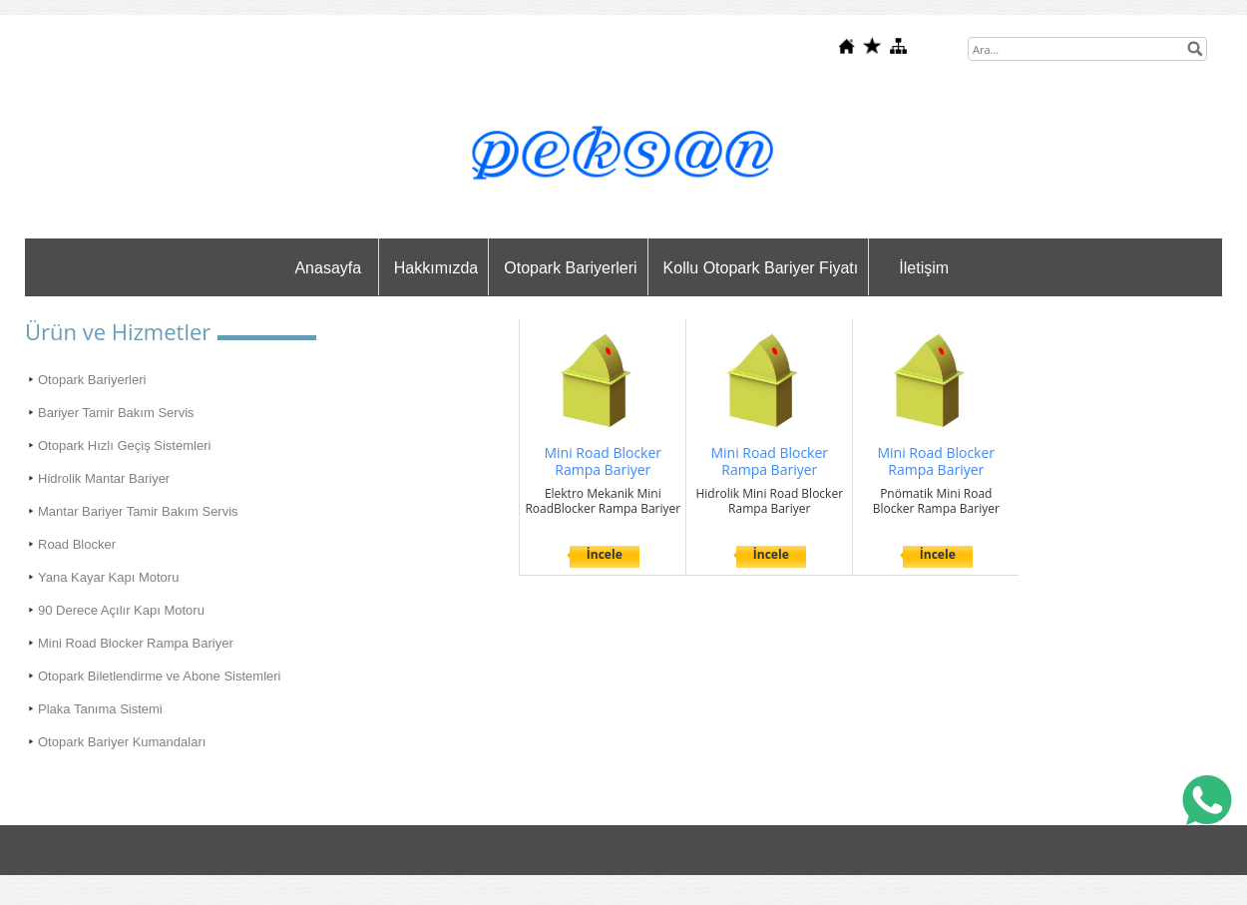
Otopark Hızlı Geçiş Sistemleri (124, 445)
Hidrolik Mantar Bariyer (104, 478)
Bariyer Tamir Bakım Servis (116, 412)
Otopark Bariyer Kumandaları (122, 741)
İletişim (924, 267)
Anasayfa (327, 267)
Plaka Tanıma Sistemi (100, 708)
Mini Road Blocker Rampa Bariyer (135, 643)
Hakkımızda (436, 267)
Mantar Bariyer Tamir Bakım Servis (138, 511)
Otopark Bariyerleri (570, 267)
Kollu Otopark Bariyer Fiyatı (761, 267)
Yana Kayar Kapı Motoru (108, 577)
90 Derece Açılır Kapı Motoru (121, 610)
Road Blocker (77, 544)
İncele (605, 554)
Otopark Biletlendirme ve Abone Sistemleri (159, 676)
